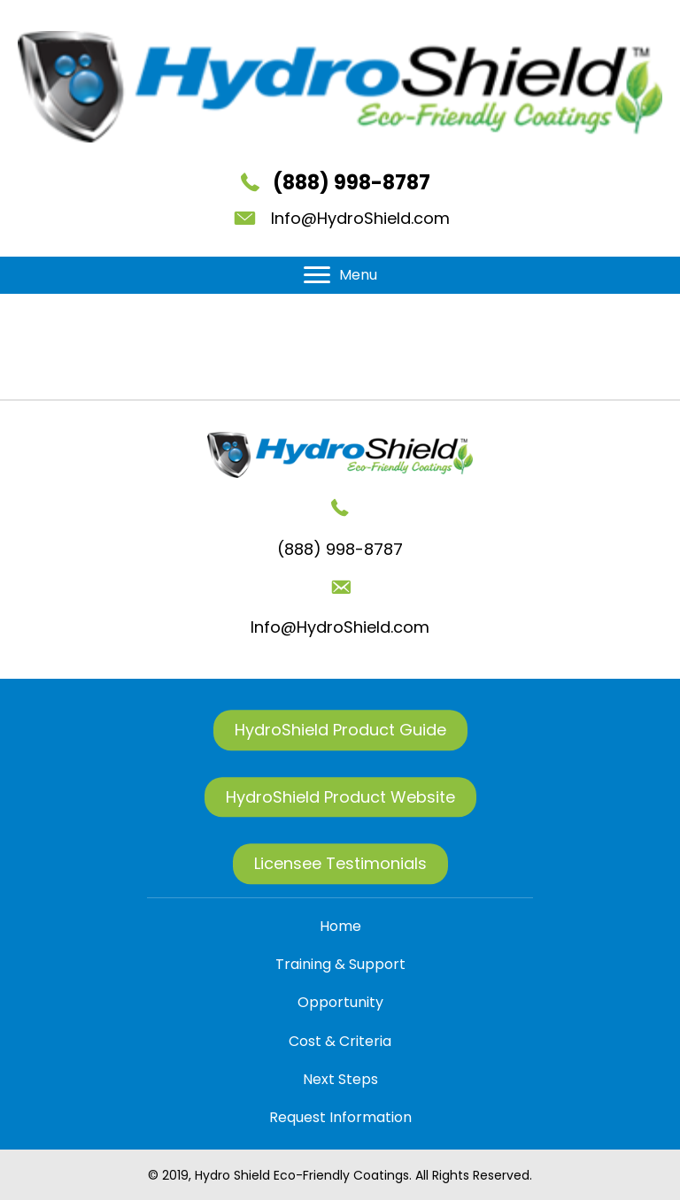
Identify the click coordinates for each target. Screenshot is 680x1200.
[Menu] (340, 275)
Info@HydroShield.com (360, 218)
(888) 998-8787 (351, 182)
